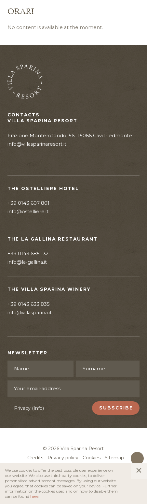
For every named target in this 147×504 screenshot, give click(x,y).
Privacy (29, 408)
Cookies (91, 458)
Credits (35, 458)
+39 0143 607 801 (28, 203)
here (34, 496)
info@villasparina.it (29, 313)
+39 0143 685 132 (27, 254)
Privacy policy (62, 458)
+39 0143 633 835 (28, 304)
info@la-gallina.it (27, 262)
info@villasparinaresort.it (36, 144)
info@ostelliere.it (27, 212)
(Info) (38, 408)
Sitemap (114, 458)
